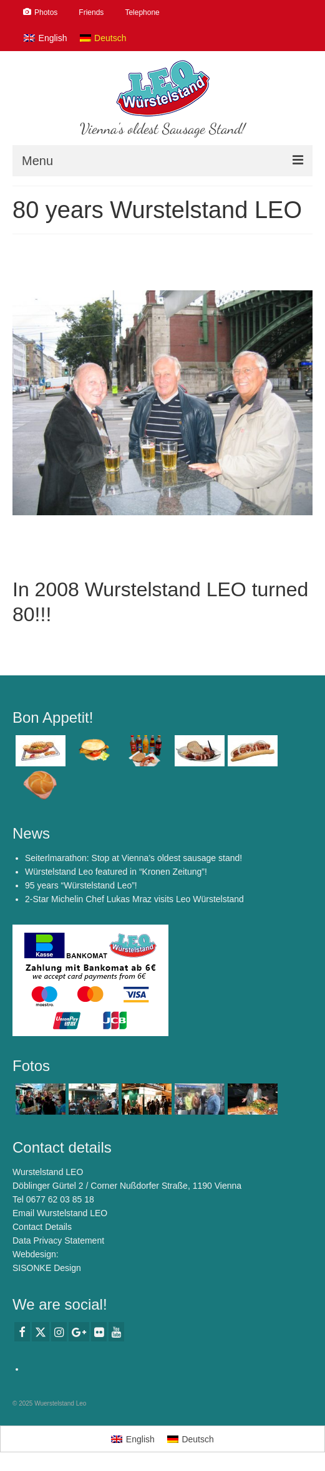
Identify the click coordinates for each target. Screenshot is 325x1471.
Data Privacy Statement (58, 1240)
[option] (162, 402)
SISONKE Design (46, 1268)
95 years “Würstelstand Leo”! (81, 885)
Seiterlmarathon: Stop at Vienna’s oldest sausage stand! (133, 858)
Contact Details (42, 1227)
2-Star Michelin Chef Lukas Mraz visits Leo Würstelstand (134, 899)
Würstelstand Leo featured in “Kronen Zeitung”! (116, 872)
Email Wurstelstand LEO (59, 1213)
